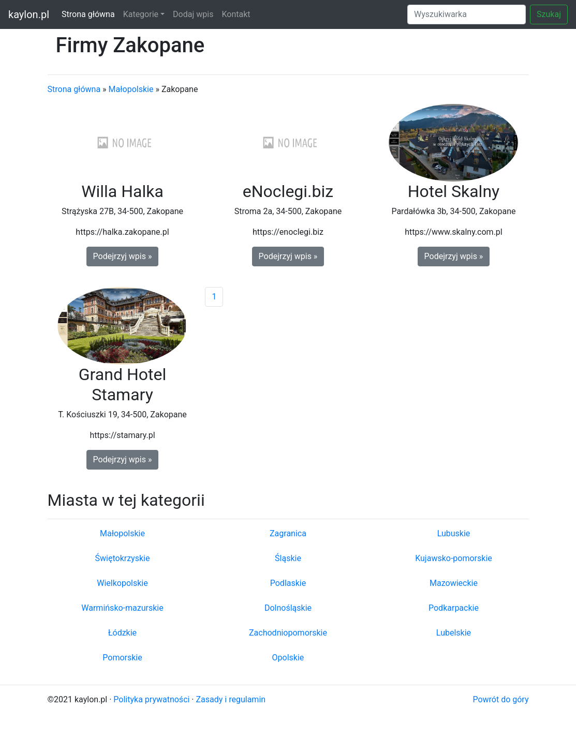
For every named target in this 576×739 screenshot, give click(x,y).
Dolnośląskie (288, 608)
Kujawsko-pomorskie (453, 558)
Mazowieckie (454, 583)
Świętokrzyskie (122, 558)
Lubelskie (453, 633)
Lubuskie (453, 533)
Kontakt (235, 14)
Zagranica (288, 533)
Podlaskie (288, 583)
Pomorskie (122, 657)
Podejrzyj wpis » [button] (122, 256)
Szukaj (549, 14)
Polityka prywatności (151, 699)
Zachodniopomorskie (288, 633)
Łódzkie (122, 633)
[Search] (466, 14)
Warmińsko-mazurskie (122, 608)
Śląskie (288, 558)
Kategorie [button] (140, 14)
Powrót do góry (500, 699)
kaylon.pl (28, 14)
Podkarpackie (454, 608)
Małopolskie (131, 89)
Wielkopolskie (122, 583)
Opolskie (288, 657)
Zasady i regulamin (231, 699)
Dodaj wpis (193, 14)
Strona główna (88, 14)
